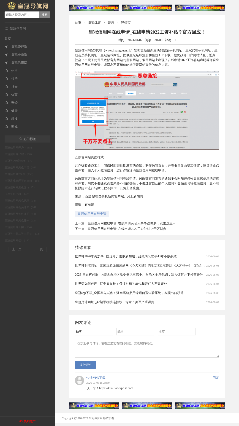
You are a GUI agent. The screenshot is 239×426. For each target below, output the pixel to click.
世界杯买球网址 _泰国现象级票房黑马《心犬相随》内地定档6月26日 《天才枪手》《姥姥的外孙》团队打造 (151, 265)
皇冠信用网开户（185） (19, 147)
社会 (11, 87)
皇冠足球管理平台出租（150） (23, 180)
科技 (11, 119)
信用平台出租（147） (18, 194)
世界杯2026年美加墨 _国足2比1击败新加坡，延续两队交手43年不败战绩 (126, 256)
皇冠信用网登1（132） (18, 240)
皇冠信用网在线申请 (92, 214)
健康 (11, 111)
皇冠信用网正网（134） (19, 227)
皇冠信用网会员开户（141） (22, 207)
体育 (11, 95)
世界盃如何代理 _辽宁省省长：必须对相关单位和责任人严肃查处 (121, 284)
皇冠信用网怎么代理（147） (22, 200)
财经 (11, 103)
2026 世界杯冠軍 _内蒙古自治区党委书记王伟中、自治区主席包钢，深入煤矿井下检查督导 (139, 274)
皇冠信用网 (16, 63)
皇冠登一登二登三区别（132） (23, 233)
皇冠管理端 (16, 47)
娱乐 (11, 79)
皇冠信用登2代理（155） (20, 174)
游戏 (11, 127)
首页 (8, 38)
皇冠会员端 (16, 55)
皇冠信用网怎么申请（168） (22, 167)
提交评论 (85, 367)
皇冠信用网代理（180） (19, 154)
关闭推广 (29, 421)
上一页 (17, 249)
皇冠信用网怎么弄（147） (20, 187)
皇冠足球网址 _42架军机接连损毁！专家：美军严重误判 (114, 302)
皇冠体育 (94, 22)
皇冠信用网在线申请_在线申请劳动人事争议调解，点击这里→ (132, 223)
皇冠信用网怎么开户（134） (22, 220)
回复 (216, 380)
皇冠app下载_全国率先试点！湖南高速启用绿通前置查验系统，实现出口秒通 (129, 293)
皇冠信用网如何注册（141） (22, 214)
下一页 (38, 249)
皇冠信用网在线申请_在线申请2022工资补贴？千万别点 (127, 229)
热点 (11, 71)
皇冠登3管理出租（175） (20, 160)
